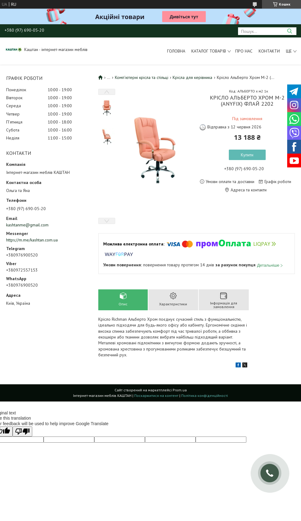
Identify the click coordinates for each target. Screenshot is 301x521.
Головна (176, 51)
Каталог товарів (208, 51)
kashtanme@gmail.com (27, 225)
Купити (247, 155)
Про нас (243, 51)
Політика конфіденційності (204, 395)
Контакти (269, 51)
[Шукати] (289, 31)
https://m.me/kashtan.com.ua (32, 240)
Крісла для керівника (192, 77)
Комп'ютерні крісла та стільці (141, 77)
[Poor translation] (22, 431)
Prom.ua (180, 390)
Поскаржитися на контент (156, 395)
